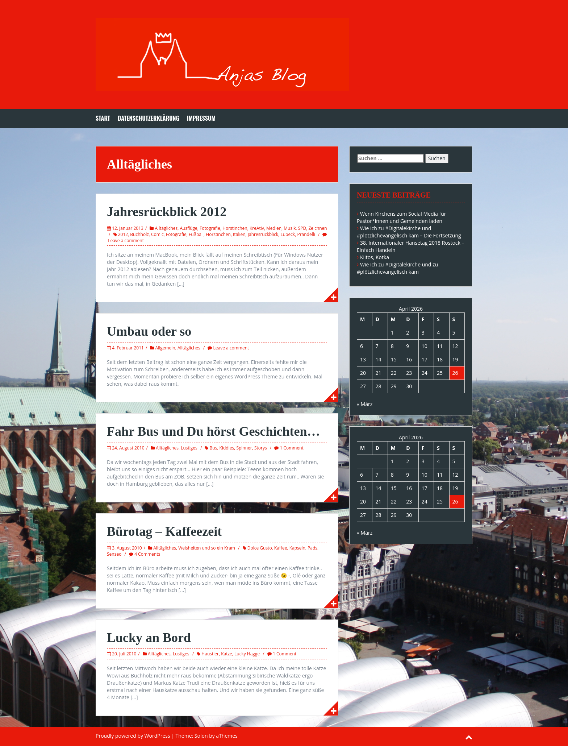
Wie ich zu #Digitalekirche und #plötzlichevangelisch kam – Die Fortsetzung (409, 232)
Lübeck (287, 234)
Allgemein (165, 348)
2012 (123, 234)
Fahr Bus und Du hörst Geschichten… (213, 431)
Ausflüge (188, 228)
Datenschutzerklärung (148, 118)
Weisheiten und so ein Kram (206, 548)
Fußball (196, 234)
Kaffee (280, 548)
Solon (201, 735)
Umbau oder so (149, 331)
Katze (226, 654)
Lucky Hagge (247, 654)
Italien (239, 234)
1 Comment (291, 448)
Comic (157, 234)
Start (103, 118)
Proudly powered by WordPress (133, 735)
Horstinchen (234, 228)
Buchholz (139, 234)
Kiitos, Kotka (374, 257)
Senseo (114, 554)
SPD (302, 228)
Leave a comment (126, 240)
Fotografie (210, 228)
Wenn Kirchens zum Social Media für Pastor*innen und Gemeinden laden (401, 217)
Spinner (244, 448)
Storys (260, 448)
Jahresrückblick (263, 234)
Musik (290, 228)
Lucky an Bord (149, 637)
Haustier (210, 654)
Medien (273, 228)
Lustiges (189, 448)
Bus (213, 448)
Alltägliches (166, 228)
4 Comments (147, 554)
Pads (312, 548)
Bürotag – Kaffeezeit (164, 531)
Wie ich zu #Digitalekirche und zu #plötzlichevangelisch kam (397, 268)
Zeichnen (318, 228)
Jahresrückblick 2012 (166, 211)
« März (364, 404)
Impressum (201, 118)
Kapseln (297, 548)
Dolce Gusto (259, 548)
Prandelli (306, 234)
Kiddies (227, 448)
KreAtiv (257, 228)
